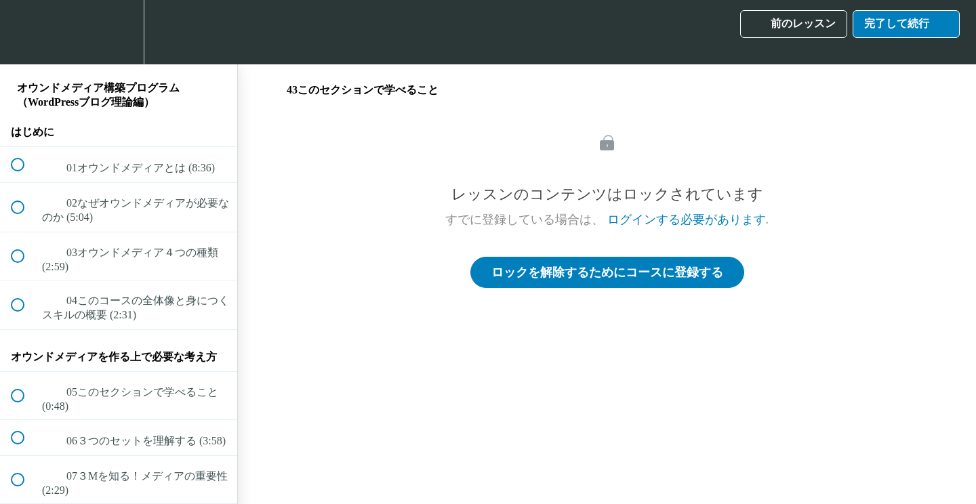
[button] (25, 32)
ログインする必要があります (686, 219)
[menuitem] (119, 32)
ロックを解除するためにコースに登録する (607, 272)
